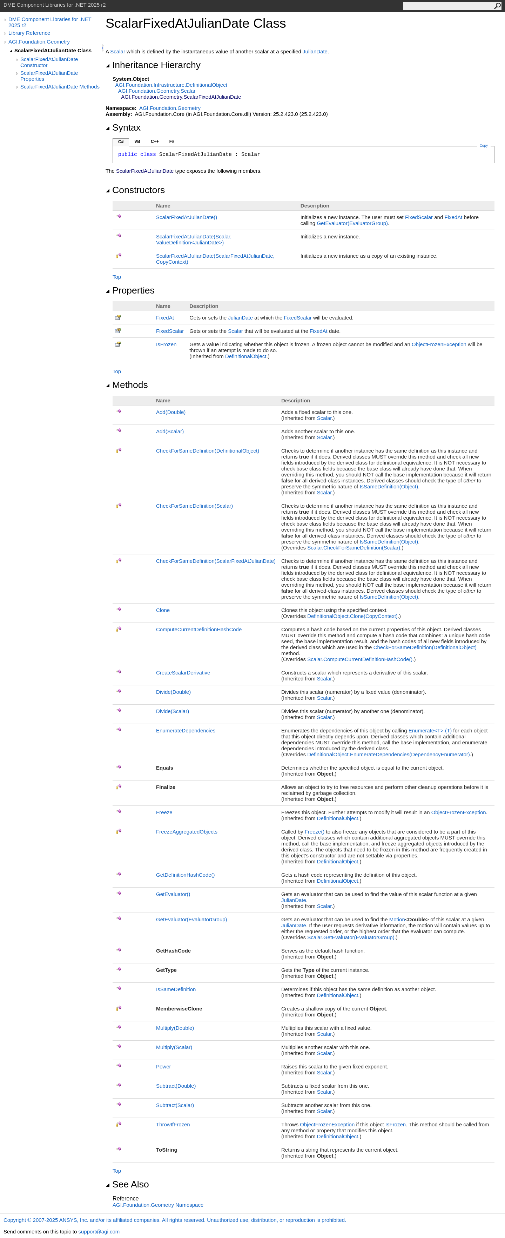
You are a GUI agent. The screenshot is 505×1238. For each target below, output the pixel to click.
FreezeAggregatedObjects (186, 832)
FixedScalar (419, 217)
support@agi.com (99, 1231)
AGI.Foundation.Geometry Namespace (158, 1205)
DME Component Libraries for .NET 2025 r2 (49, 22)
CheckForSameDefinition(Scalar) (194, 506)
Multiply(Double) (175, 1028)
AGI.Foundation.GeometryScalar (157, 91)
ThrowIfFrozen (173, 1124)
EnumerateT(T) (430, 730)
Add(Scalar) (170, 431)
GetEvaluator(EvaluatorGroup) (352, 223)
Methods (127, 385)
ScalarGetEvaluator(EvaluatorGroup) (350, 937)
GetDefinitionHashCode (185, 875)
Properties (130, 290)
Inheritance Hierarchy (153, 65)
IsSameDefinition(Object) (388, 486)
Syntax (123, 127)
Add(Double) (171, 412)
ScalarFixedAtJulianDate (186, 217)
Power (163, 1066)
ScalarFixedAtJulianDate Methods (60, 87)
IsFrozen (166, 344)
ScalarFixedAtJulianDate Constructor (49, 62)
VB (137, 141)
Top (117, 277)
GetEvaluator (173, 894)
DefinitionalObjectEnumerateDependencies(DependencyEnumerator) (388, 754)
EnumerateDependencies (185, 730)
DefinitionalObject (246, 356)
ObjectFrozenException (439, 344)
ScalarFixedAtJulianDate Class (53, 50)
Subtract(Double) (176, 1086)
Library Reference (29, 33)
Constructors (135, 190)
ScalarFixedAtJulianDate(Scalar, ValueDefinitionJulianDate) (193, 239)
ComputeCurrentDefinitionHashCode (199, 629)
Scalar (117, 51)
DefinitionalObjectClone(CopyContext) (352, 616)
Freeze (164, 812)
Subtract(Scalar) (175, 1105)
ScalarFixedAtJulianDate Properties (49, 76)
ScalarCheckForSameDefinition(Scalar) (353, 548)
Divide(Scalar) (172, 711)
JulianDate (315, 51)
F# (171, 141)
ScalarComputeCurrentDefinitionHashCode (359, 659)
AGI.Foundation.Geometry (39, 42)
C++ (155, 141)
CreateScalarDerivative (183, 673)
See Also (127, 1184)
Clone (163, 610)
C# (120, 141)
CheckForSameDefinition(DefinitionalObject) (207, 451)
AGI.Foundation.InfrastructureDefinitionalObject (171, 85)
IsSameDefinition (176, 989)
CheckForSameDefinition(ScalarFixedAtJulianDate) (216, 561)
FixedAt (453, 217)
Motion (397, 919)
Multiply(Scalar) (174, 1047)
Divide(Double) (173, 692)
